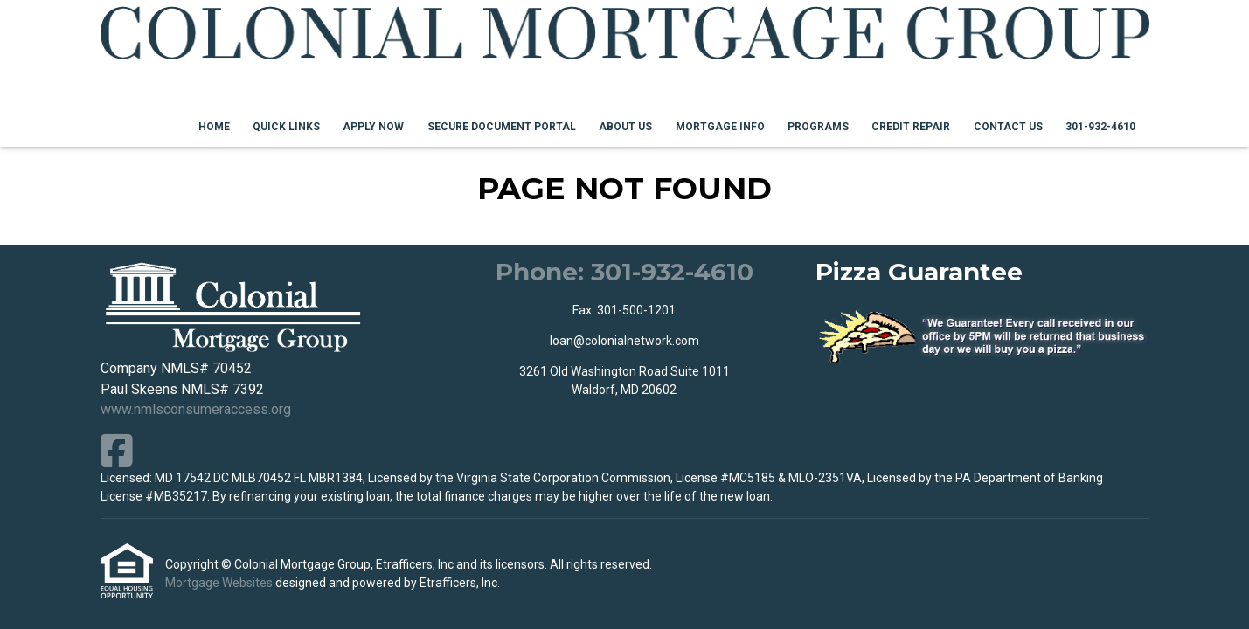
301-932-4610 (1100, 127)
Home (214, 127)
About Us (625, 127)
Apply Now (373, 127)
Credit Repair (910, 127)
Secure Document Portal (501, 127)
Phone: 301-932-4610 (624, 272)
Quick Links (286, 127)
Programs (818, 127)
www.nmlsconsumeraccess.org (196, 409)
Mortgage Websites (220, 583)
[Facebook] (117, 450)
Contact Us (1008, 127)
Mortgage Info (720, 127)
